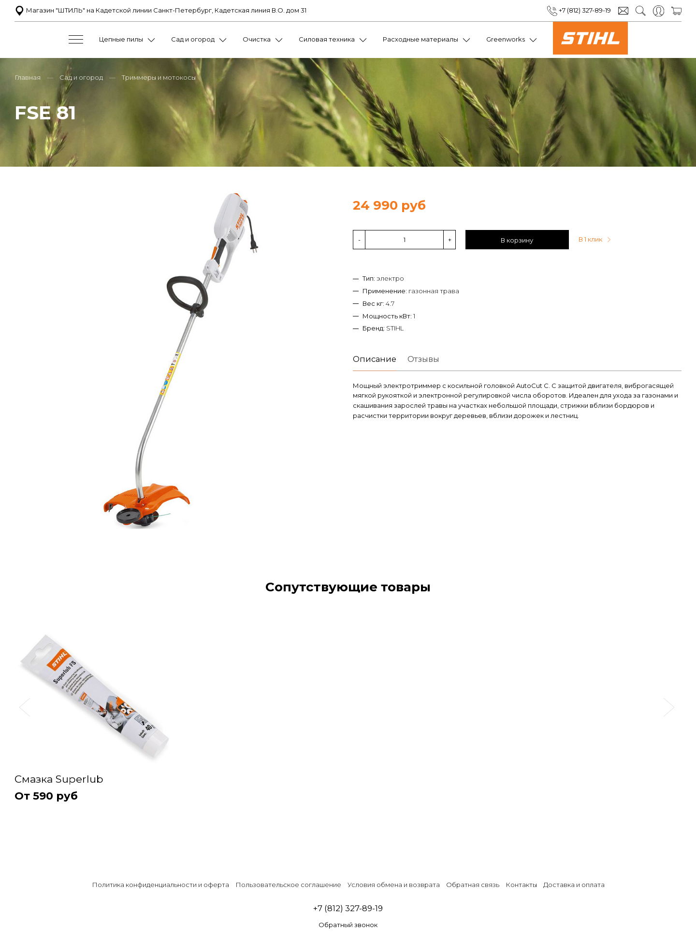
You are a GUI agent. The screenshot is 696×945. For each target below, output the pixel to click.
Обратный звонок (348, 925)
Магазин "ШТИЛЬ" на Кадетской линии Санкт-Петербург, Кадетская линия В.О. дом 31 (160, 10)
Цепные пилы (121, 39)
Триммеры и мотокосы (159, 76)
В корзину (517, 239)
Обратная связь (472, 884)
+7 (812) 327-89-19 (579, 10)
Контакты (521, 884)
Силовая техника (327, 39)
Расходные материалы (420, 39)
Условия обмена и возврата (394, 884)
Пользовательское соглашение (288, 884)
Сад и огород (193, 39)
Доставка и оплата (574, 884)
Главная (27, 76)
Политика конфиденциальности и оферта (160, 884)
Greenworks (505, 39)
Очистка (257, 39)
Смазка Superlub (60, 778)
